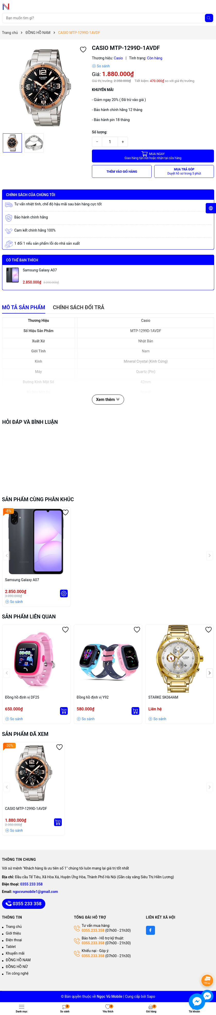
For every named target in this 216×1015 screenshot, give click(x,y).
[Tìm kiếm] (209, 18)
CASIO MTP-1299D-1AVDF (26, 809)
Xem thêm (108, 399)
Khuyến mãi (15, 953)
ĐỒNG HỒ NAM (18, 960)
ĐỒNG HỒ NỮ (17, 967)
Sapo (151, 996)
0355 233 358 (31, 884)
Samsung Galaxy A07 (40, 270)
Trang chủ (14, 927)
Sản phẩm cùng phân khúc (38, 499)
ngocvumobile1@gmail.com (35, 892)
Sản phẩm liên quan (29, 617)
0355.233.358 (93, 930)
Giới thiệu (13, 933)
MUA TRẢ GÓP (184, 172)
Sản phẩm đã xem (25, 734)
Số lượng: (99, 132)
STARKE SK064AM (163, 697)
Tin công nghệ (17, 973)
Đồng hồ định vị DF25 (22, 697)
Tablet (11, 947)
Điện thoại (14, 940)
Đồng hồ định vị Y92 (93, 697)
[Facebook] (150, 930)
